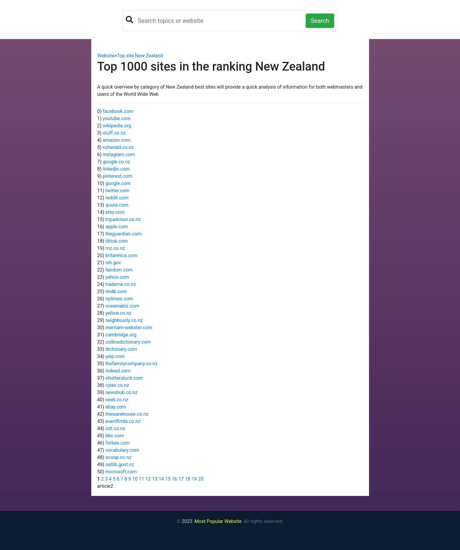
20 (201, 479)
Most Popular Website (218, 521)
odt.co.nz (115, 428)
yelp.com (115, 356)
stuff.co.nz (114, 133)
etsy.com (115, 212)
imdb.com (116, 291)
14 (161, 479)
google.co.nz (116, 162)
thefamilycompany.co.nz (131, 363)
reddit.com (117, 198)
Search (320, 20)
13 (154, 479)
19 (194, 479)
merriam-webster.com (128, 327)
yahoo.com (117, 277)
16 (174, 479)
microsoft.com (121, 472)
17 (181, 479)
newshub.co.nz (121, 392)
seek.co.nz (116, 400)
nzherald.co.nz (118, 147)
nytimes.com (119, 299)
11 (141, 479)
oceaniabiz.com (122, 306)
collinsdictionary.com (128, 342)
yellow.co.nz (118, 313)
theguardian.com (123, 234)
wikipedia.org (117, 126)
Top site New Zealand (140, 56)
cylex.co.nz (117, 385)
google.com (118, 183)
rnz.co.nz (115, 248)
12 (148, 479)
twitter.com (117, 190)
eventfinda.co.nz (123, 421)
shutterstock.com (124, 378)
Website (105, 56)
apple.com (116, 226)
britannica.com (121, 255)
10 (135, 479)
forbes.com (117, 443)
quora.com (117, 205)
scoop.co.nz (118, 457)
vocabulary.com (122, 450)
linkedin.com (116, 169)
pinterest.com (117, 176)
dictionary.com (121, 349)
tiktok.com (116, 241)
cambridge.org (121, 335)
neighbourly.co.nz (124, 320)
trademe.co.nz (120, 284)
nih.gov (113, 263)
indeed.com (118, 371)
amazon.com (117, 140)
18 (187, 479)
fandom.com (119, 270)
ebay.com (115, 407)
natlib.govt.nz (119, 464)
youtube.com (117, 118)
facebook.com (118, 111)
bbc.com (114, 436)
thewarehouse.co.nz (126, 414)
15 (168, 479)
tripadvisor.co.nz (123, 219)
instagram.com (119, 154)
